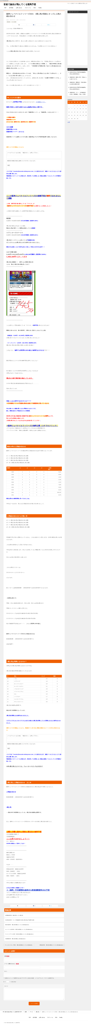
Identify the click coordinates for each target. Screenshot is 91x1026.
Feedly (39, 7)
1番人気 (8, 21)
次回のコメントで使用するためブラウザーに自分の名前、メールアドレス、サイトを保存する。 (30, 978)
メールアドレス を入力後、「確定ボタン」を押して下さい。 (23, 152)
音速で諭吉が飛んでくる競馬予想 (20, 4)
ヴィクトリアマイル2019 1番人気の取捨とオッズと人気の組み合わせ (19, 934)
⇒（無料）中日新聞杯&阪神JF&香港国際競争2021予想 (28, 890)
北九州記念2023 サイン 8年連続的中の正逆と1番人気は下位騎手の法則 (19, 920)
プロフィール (28, 7)
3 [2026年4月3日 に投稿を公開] (80, 105)
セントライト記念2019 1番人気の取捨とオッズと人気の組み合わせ (19, 929)
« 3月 (69, 122)
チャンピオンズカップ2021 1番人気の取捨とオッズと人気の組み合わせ (19, 945)
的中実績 (11, 7)
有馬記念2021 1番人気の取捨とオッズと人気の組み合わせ (51, 945)
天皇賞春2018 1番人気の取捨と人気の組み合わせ (15, 938)
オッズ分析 (14, 21)
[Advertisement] (77, 39)
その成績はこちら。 (41, 102)
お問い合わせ (19, 7)
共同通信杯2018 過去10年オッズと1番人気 (14, 915)
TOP (5, 7)
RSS (35, 7)
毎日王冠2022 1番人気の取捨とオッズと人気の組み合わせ (17, 924)
